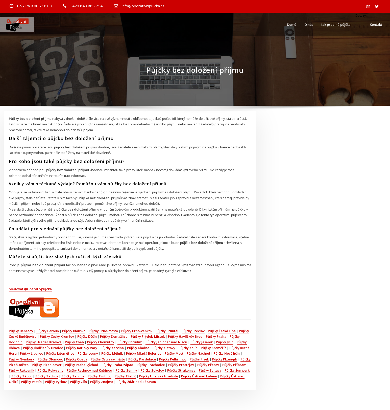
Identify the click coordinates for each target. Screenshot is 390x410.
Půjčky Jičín (224, 342)
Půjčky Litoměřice (60, 353)
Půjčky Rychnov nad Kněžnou (89, 370)
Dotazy (360, 15)
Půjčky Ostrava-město (108, 359)
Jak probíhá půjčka (336, 24)
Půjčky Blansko (73, 331)
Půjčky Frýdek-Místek (148, 336)
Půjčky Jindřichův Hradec (43, 348)
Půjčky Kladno (138, 348)
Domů (291, 24)
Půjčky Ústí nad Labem (199, 376)
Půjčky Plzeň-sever (47, 364)
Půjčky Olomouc (50, 359)
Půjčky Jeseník (201, 342)
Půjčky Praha (216, 336)
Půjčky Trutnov (99, 376)
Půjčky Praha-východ (81, 364)
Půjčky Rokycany (50, 370)
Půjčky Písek (199, 359)
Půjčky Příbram (234, 364)
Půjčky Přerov (208, 364)
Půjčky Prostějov (181, 364)
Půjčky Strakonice (181, 370)
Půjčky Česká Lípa (222, 331)
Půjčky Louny (88, 353)
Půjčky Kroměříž (213, 348)
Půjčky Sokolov (152, 370)
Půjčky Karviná (112, 348)
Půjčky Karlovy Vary (81, 348)
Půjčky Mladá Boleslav (143, 353)
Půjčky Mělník (112, 353)
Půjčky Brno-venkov (136, 331)
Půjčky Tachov (46, 376)
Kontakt (376, 24)
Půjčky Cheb (74, 342)
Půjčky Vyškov (56, 381)
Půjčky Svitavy (210, 370)
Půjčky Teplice (72, 376)
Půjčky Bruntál (167, 331)
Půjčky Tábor (21, 376)
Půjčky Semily (126, 370)
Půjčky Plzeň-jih (224, 359)
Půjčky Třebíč (125, 376)
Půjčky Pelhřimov (172, 359)
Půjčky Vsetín (31, 381)
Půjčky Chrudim (129, 342)
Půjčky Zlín (78, 381)
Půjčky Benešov (21, 331)
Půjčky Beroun (47, 331)
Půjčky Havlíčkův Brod (185, 336)
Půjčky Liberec (31, 353)
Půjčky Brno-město (103, 331)
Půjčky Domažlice (114, 336)
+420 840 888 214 (86, 5)
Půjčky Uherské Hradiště (158, 376)
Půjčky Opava (76, 359)
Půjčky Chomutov (100, 342)
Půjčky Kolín (188, 348)
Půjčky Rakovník (21, 370)
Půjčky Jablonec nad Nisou (166, 342)
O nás (308, 24)
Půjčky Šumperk (237, 370)
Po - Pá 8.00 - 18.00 (34, 5)
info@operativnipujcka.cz (143, 5)
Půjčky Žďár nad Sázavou (136, 381)
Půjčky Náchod (198, 353)
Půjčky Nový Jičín (226, 353)
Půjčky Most (174, 353)
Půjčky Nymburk (21, 359)
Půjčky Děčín (87, 336)
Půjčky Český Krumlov (57, 336)
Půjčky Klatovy (164, 348)
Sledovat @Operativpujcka (30, 289)
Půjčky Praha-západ (117, 364)
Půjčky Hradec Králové (44, 342)
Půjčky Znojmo (101, 381)
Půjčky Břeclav (193, 331)
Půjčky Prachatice (151, 364)
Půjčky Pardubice (142, 359)
